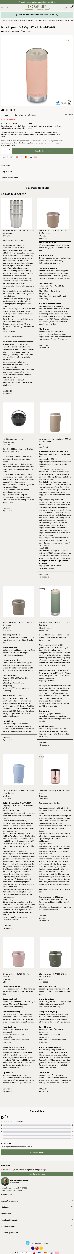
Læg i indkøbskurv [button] (42, 151)
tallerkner (12, 321)
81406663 (16, 1182)
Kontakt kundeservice (37, 1174)
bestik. (22, 321)
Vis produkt (7, 393)
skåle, (5, 321)
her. (24, 276)
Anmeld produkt (37, 1152)
